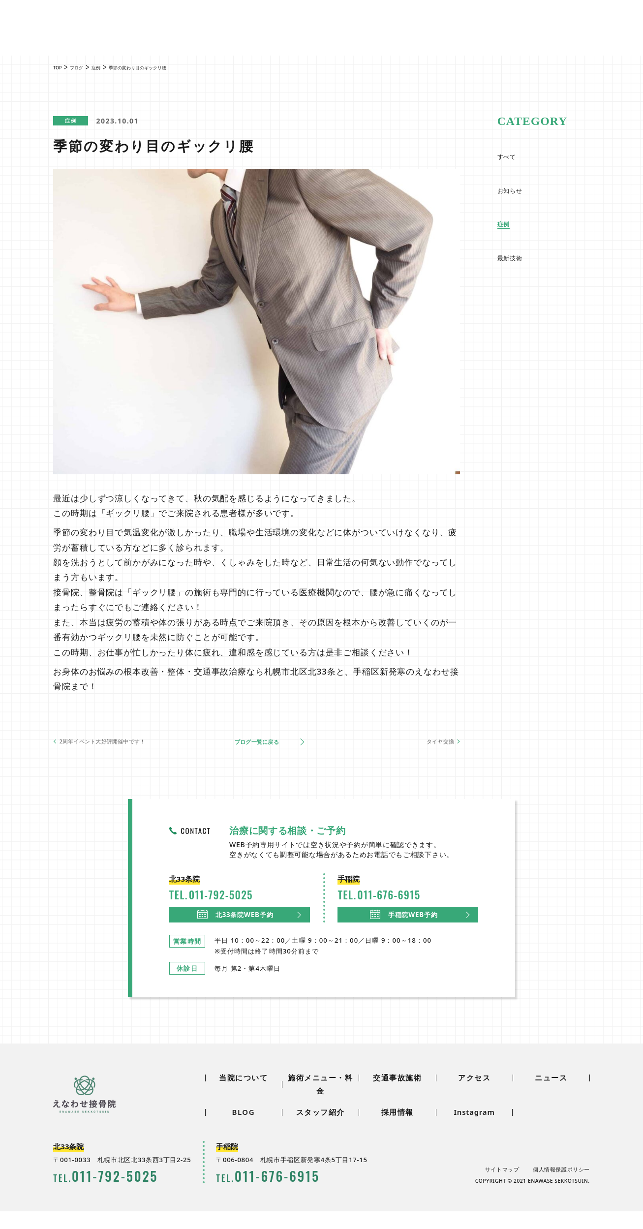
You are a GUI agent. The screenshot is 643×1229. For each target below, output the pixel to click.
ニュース (227, 21)
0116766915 (583, 24)
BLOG (263, 21)
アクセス (372, 40)
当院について (158, 40)
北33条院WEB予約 (236, 926)
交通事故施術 (311, 40)
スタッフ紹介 (305, 21)
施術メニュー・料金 (235, 40)
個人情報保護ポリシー (561, 1187)
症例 (78, 121)
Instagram (474, 1130)
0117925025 (476, 24)
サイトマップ (502, 1187)
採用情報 (352, 21)
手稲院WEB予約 (405, 926)
